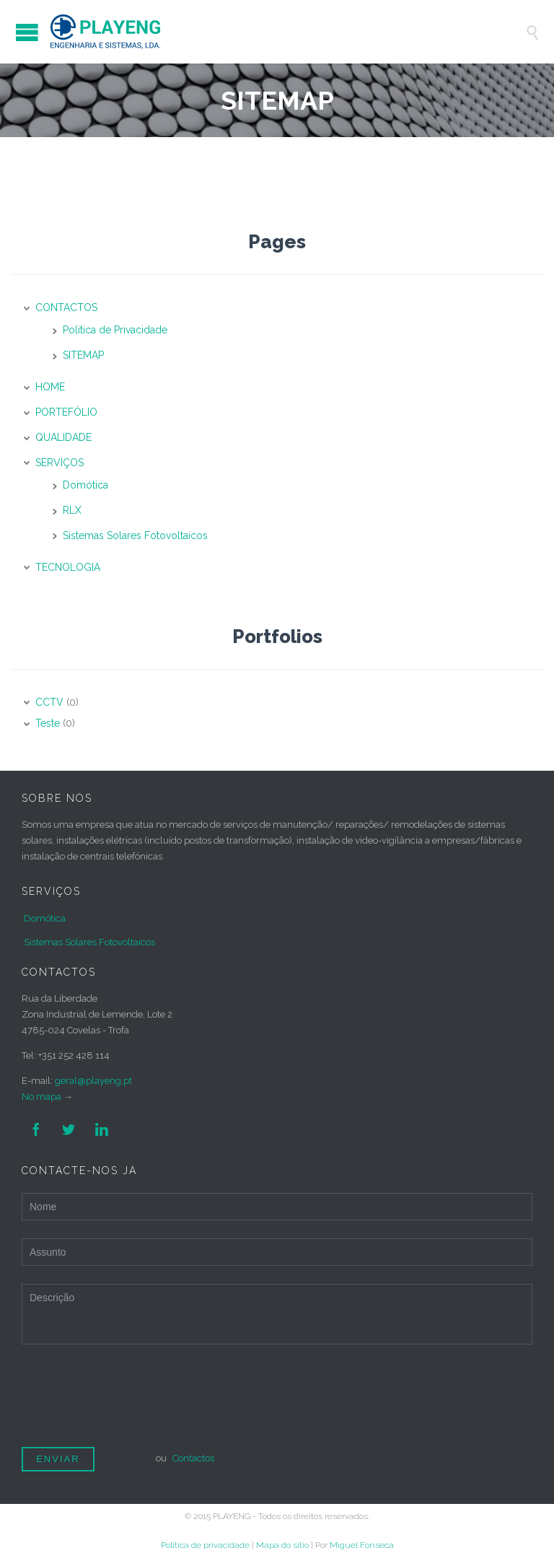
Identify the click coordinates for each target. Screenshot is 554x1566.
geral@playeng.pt (93, 1080)
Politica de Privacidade (115, 330)
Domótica (85, 485)
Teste (47, 723)
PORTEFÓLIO (66, 412)
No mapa (41, 1096)
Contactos (193, 1458)
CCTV (49, 702)
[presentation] (131, 1401)
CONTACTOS (66, 307)
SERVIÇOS (59, 462)
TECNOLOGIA (67, 567)
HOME (50, 387)
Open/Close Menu (27, 32)
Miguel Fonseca (362, 1545)
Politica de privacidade (205, 1545)
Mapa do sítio (282, 1545)
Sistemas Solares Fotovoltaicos (135, 535)
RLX (72, 510)
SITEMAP (83, 355)
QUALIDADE (63, 437)
